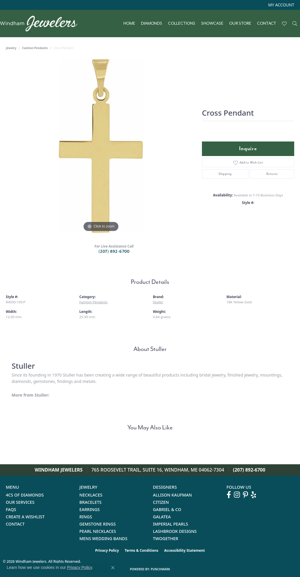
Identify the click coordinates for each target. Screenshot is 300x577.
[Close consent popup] (113, 567)
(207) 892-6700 (114, 251)
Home (129, 23)
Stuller (158, 302)
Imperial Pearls (170, 524)
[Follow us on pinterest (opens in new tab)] (245, 494)
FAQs (11, 509)
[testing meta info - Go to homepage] (41, 23)
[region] (101, 146)
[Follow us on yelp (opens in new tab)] (253, 494)
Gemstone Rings (97, 524)
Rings (85, 516)
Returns (272, 174)
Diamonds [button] (151, 23)
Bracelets (90, 502)
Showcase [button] (212, 23)
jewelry (11, 48)
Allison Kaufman (172, 495)
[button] (280, 5)
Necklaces (90, 495)
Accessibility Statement (184, 550)
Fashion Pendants (35, 48)
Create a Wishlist (25, 516)
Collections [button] (181, 23)
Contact (266, 23)
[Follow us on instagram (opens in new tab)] (237, 494)
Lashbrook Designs (175, 531)
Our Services (20, 502)
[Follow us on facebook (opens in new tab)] (229, 494)
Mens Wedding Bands (103, 538)
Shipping (225, 174)
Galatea (162, 516)
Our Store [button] (240, 23)
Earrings (89, 509)
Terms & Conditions (141, 550)
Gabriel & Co (167, 509)
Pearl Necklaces (97, 531)
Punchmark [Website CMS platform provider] (160, 569)
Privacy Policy (107, 550)
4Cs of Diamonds (25, 495)
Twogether (165, 538)
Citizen (161, 502)
